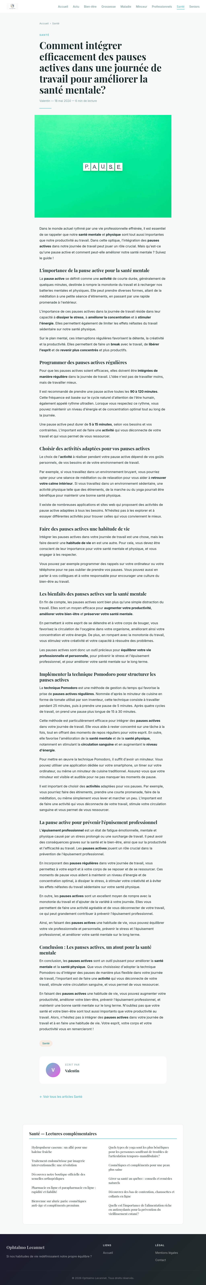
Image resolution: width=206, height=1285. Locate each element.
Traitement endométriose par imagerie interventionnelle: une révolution (58, 1163)
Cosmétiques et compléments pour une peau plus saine (139, 1167)
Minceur (141, 6)
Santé (180, 6)
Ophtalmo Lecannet (25, 1247)
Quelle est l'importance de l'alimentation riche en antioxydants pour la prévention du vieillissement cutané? (140, 1209)
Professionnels (162, 6)
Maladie (126, 6)
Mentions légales (166, 1252)
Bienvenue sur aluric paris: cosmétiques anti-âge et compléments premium (59, 1203)
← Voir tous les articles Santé (60, 1097)
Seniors (194, 6)
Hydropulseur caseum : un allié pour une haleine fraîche (59, 1149)
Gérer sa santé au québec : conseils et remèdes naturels (140, 1181)
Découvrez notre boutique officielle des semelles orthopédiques (58, 1176)
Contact (160, 1260)
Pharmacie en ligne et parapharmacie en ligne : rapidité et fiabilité (64, 1190)
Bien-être (90, 6)
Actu (76, 6)
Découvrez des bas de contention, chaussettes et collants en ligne (141, 1194)
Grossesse (108, 6)
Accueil (63, 6)
